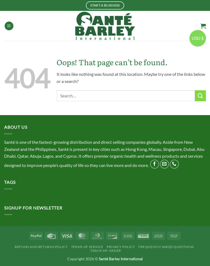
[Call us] (174, 164)
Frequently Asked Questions (166, 247)
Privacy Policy (121, 247)
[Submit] (200, 95)
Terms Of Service (87, 247)
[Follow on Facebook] (154, 164)
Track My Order (105, 251)
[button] (9, 26)
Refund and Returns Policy (41, 247)
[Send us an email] (164, 164)
